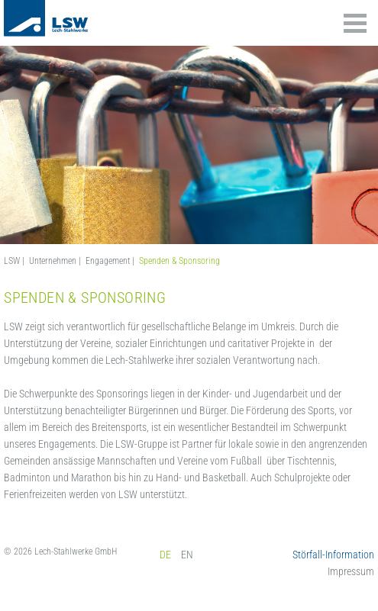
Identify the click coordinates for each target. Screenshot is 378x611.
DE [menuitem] (165, 554)
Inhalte (355, 23)
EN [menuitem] (187, 554)
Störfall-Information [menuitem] (333, 554)
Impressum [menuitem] (351, 571)
